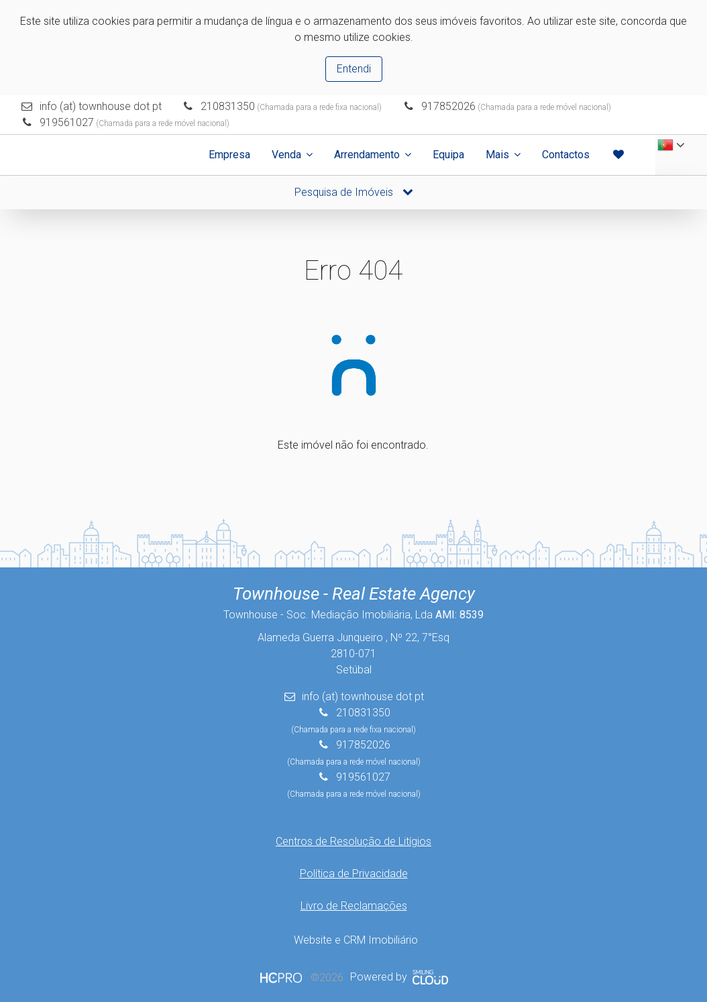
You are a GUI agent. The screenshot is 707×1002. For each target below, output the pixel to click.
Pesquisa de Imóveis (353, 192)
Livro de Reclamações (354, 905)
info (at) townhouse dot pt (101, 106)
